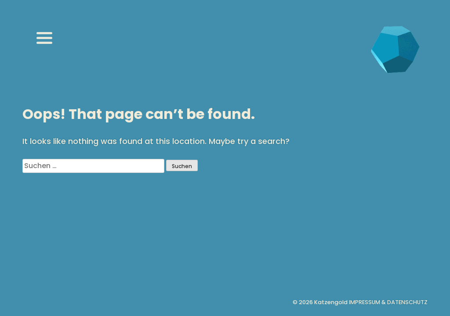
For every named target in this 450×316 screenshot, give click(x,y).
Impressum (364, 302)
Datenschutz (407, 302)
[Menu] (44, 38)
